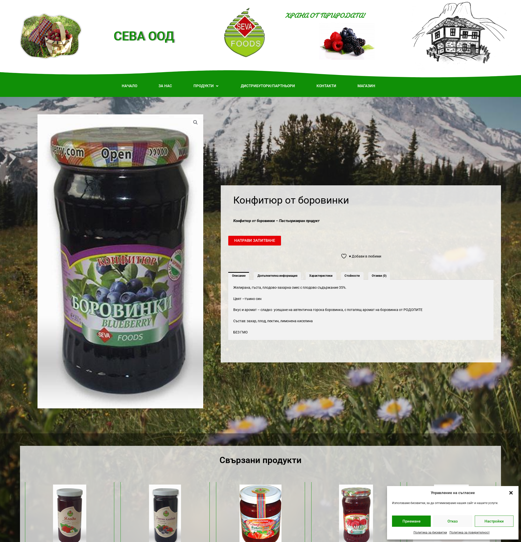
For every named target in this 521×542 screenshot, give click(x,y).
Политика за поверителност (470, 532)
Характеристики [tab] (320, 275)
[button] (511, 492)
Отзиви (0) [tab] (379, 275)
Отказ (453, 521)
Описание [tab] (239, 275)
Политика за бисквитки (430, 532)
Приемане (411, 521)
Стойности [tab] (352, 275)
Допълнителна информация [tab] (278, 275)
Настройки (494, 521)
